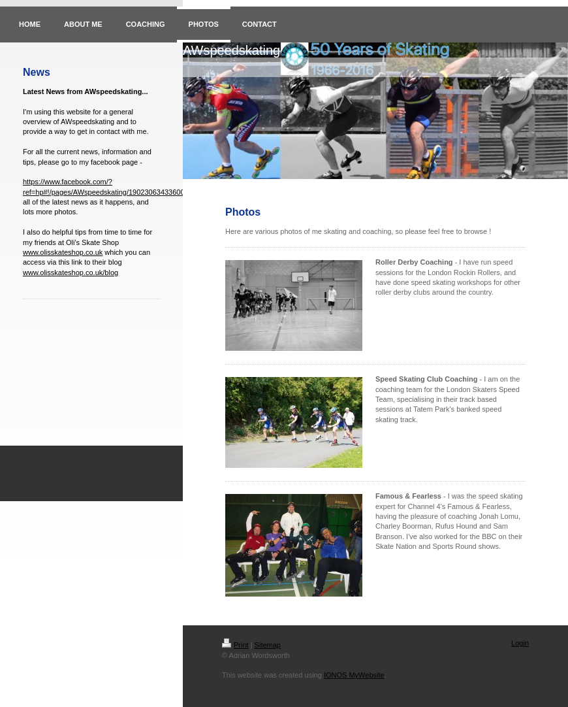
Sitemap (268, 645)
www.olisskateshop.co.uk (63, 252)
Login (520, 643)
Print (235, 645)
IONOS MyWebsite (354, 675)
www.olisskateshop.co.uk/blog (70, 272)
